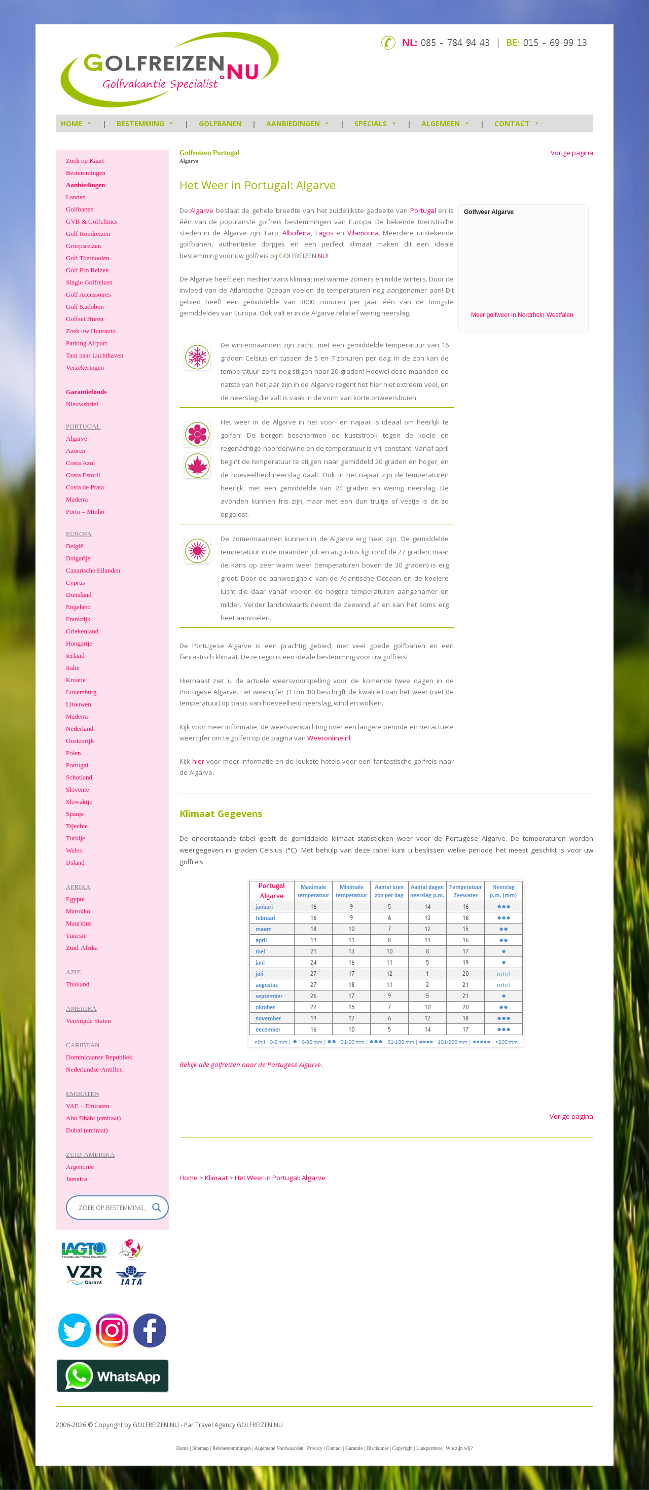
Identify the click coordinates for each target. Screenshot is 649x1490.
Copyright (402, 1448)
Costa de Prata (85, 487)
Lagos (324, 232)
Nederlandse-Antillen (94, 1069)
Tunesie (76, 935)
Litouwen (78, 704)
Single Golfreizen (89, 282)
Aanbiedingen (298, 123)
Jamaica (76, 1179)
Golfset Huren (84, 319)
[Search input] (113, 1207)
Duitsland (79, 594)
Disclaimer (378, 1448)
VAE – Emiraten (88, 1106)
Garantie (354, 1448)
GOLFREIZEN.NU (260, 1425)
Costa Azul (80, 463)
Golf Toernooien (88, 258)
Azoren (75, 450)
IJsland (75, 862)
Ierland (75, 655)
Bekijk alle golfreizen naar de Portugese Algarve (250, 1064)
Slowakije (79, 801)
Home (182, 1448)
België (74, 546)
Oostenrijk (80, 740)
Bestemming (145, 123)
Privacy (314, 1448)
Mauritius (79, 923)
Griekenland (82, 631)
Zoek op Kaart (85, 160)
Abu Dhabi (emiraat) (93, 1118)
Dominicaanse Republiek (99, 1057)
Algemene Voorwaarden (279, 1448)
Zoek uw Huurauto (91, 331)
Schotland (79, 777)
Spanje (75, 814)
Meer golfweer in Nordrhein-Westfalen (522, 315)
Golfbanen (220, 123)
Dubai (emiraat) (87, 1130)
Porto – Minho (85, 511)
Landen (76, 197)
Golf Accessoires (88, 294)
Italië (73, 667)
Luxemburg (81, 692)
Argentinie (80, 1166)
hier (198, 761)
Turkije (75, 838)
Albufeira (296, 232)
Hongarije (79, 643)
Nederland (79, 728)
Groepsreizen (83, 246)
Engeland (78, 607)
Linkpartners (429, 1448)
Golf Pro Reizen (87, 270)
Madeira (77, 499)
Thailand (77, 984)
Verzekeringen (85, 367)
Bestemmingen (85, 172)
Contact (517, 123)
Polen (73, 753)
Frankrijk (78, 619)
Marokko (78, 911)
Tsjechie (77, 826)
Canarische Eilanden (93, 570)
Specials (375, 123)
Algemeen (445, 123)
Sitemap (200, 1448)
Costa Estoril (83, 475)
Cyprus (75, 582)
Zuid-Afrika (82, 947)
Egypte (75, 899)
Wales (74, 850)
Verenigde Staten (88, 1020)
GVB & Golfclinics (92, 221)
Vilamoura (363, 232)
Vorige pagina (572, 153)
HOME (76, 123)
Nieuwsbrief (82, 404)
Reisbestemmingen (231, 1448)
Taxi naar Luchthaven (94, 355)
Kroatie (76, 680)
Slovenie (77, 789)
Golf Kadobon (85, 306)
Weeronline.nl (328, 737)
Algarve (201, 210)
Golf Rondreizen (88, 233)
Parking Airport (86, 343)
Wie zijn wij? (459, 1448)
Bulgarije (78, 558)
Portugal (423, 210)
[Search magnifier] (157, 1207)
